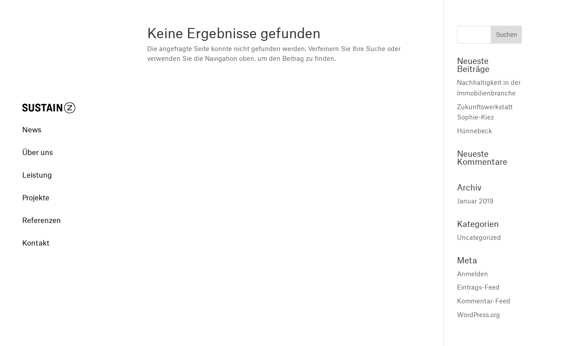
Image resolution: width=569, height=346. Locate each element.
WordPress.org (478, 314)
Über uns (37, 141)
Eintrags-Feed (478, 287)
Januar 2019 (475, 201)
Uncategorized (479, 237)
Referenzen (41, 209)
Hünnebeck (474, 131)
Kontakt (35, 231)
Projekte (35, 186)
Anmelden (472, 274)
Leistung (37, 163)
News (31, 118)
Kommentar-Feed (483, 301)
